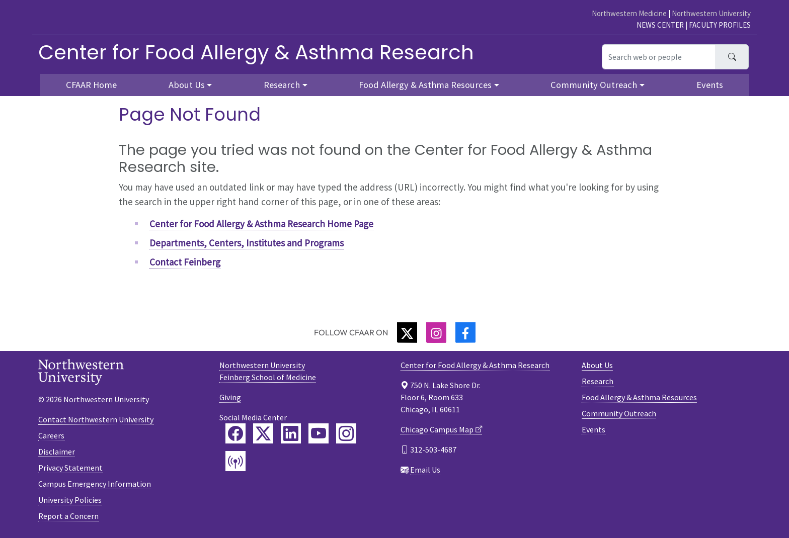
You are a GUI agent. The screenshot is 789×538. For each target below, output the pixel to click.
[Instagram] (436, 332)
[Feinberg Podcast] (235, 461)
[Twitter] (407, 332)
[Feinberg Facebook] (235, 433)
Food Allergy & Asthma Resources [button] (425, 85)
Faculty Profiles (720, 25)
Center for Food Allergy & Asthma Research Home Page (261, 224)
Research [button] (282, 85)
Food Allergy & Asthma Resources (639, 397)
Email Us (425, 470)
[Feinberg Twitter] (263, 433)
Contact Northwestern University (95, 419)
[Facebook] (465, 332)
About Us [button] (187, 85)
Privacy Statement (70, 468)
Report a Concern (68, 516)
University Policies (70, 500)
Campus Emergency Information (94, 484)
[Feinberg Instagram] (346, 433)
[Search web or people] (659, 56)
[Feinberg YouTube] (318, 433)
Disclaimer (56, 451)
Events (709, 85)
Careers (51, 435)
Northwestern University (711, 13)
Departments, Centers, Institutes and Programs (246, 243)
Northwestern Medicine (629, 13)
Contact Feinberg (184, 262)
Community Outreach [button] (593, 85)
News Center (660, 25)
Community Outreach (619, 413)
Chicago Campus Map (437, 429)
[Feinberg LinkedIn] (291, 433)
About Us (597, 365)
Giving (230, 397)
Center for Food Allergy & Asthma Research (256, 52)
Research (597, 381)
